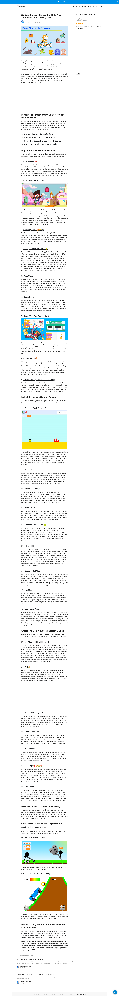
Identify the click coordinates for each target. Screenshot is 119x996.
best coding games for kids (52, 931)
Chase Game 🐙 (30, 161)
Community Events (80, 994)
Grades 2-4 (44, 994)
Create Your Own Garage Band (36, 316)
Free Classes (76, 6)
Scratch (49, 74)
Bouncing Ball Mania (32, 571)
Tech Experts (69, 994)
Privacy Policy (80, 28)
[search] (69, 6)
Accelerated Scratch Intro (44, 937)
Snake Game (28, 297)
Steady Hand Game (32, 732)
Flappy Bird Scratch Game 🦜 (35, 249)
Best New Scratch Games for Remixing (41, 144)
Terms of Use (95, 26)
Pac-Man (28, 590)
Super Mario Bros (31, 609)
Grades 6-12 (60, 994)
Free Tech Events (97, 6)
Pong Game (28, 276)
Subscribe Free (79, 23)
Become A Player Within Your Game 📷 (39, 379)
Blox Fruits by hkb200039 (29, 837)
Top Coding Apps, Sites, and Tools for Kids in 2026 (32, 959)
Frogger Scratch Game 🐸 (35, 525)
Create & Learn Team (30, 21)
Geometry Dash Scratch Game (37, 408)
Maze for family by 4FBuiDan (30, 827)
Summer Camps (86, 6)
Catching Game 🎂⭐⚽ (33, 230)
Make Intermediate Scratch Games (39, 137)
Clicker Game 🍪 (30, 358)
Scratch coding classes (46, 76)
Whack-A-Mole (30, 508)
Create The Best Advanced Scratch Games (42, 141)
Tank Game (29, 787)
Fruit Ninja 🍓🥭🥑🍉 (33, 766)
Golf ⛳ (27, 667)
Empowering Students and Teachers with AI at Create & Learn (35, 974)
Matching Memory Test (33, 713)
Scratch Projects (29, 933)
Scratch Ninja (47, 268)
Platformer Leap (30, 749)
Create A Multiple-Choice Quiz (36, 642)
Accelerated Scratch (42, 681)
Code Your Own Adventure (34, 180)
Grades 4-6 (52, 994)
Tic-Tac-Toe (29, 546)
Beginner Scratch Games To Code (38, 134)
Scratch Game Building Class (56, 636)
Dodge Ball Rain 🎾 (32, 489)
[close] (117, 2)
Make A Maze (30, 470)
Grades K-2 (36, 994)
